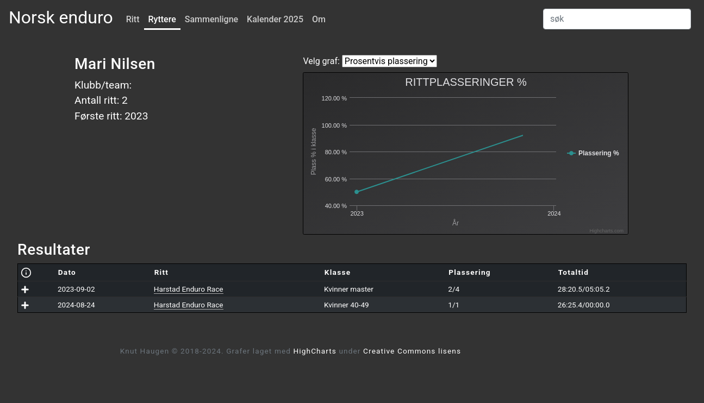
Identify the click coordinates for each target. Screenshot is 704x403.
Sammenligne (211, 19)
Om (319, 19)
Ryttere (162, 19)
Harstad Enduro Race (188, 289)
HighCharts (315, 351)
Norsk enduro (61, 17)
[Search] (617, 19)
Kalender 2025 (275, 19)
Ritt (133, 19)
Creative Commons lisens (412, 351)
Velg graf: (321, 61)
